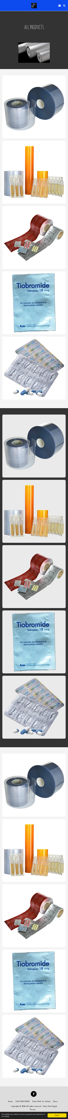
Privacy (33, 1110)
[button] (3, 5)
